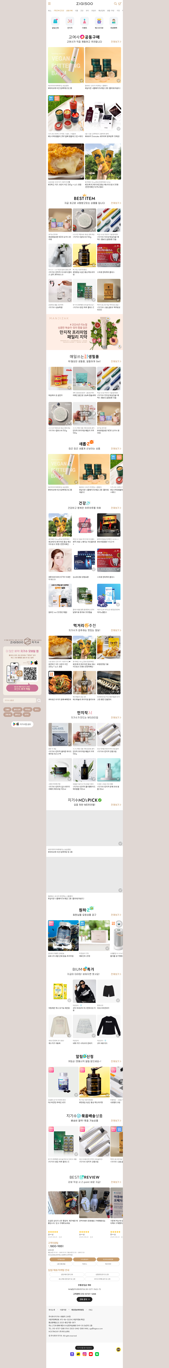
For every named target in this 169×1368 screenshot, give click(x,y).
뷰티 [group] (87, 10)
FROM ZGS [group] (59, 10)
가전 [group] (118, 10)
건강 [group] (81, 10)
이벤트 (84, 28)
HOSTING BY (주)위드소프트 (59, 1331)
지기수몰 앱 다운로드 (84, 1348)
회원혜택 (113, 28)
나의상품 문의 (84, 1259)
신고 (60, 1237)
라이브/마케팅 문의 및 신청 (102, 1279)
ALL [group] (49, 10)
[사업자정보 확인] (78, 1319)
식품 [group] (76, 10)
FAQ (90, 1310)
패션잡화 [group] (101, 10)
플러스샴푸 (17, 709)
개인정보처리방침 (77, 1310)
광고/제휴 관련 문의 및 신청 (67, 1279)
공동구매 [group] (69, 10)
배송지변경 (108, 1264)
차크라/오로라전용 (108, 1259)
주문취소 (84, 1264)
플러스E (17, 715)
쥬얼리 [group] (93, 10)
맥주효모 (27, 709)
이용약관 (63, 1310)
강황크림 (8, 715)
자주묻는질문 (61, 1259)
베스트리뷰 (99, 28)
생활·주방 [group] (110, 10)
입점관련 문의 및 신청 (102, 1274)
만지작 (27, 715)
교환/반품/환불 (61, 1264)
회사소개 (52, 1310)
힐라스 (37, 709)
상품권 (7, 709)
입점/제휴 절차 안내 (67, 1274)
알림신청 (55, 28)
